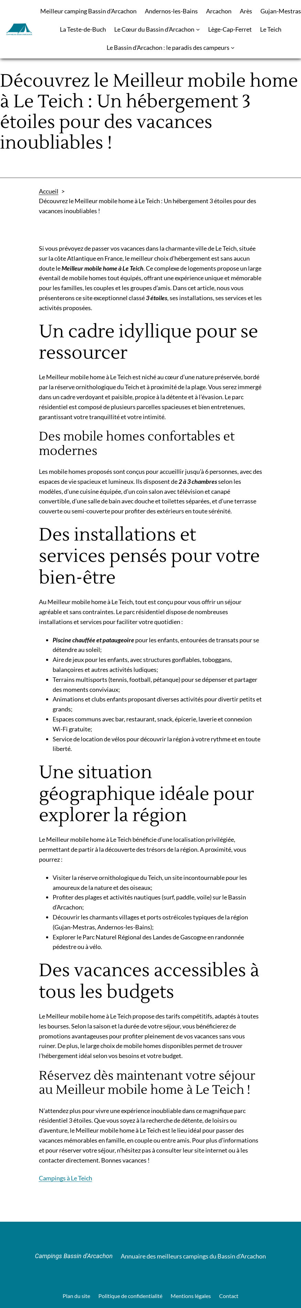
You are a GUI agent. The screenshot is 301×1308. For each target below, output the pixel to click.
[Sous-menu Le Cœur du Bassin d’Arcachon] (198, 29)
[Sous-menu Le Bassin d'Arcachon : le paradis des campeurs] (233, 48)
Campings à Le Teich (65, 1178)
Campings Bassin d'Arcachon (74, 1256)
